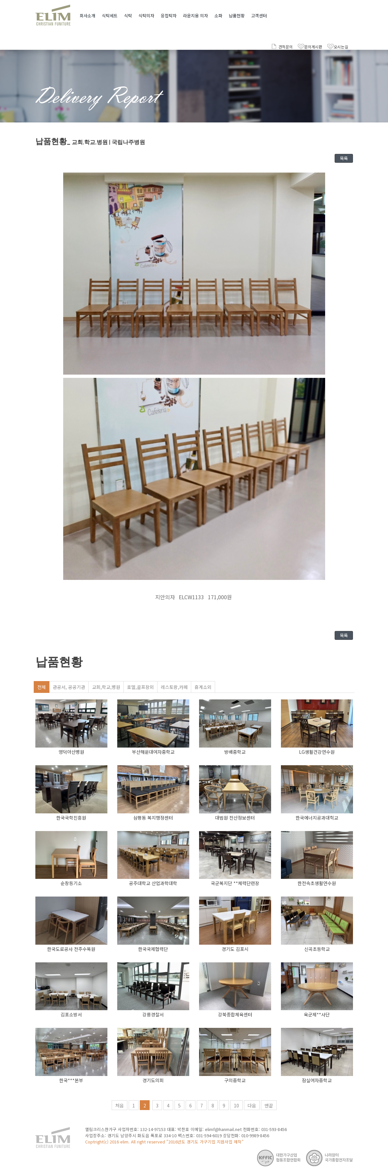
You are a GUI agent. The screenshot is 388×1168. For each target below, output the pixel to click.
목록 (344, 158)
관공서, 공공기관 (69, 687)
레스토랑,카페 (174, 687)
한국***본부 (71, 1080)
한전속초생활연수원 (317, 883)
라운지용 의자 (195, 15)
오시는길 (341, 46)
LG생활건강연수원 (317, 752)
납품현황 (237, 15)
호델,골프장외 (140, 687)
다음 (252, 1105)
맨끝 (269, 1105)
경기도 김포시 (235, 949)
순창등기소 (71, 883)
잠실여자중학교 (317, 1080)
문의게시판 (313, 46)
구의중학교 (235, 1080)
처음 (119, 1105)
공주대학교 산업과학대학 (153, 883)
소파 (218, 15)
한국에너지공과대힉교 (317, 817)
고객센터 (259, 15)
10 (236, 1105)
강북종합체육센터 (235, 1014)
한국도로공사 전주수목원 (71, 949)
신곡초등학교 (317, 949)
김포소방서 (71, 1014)
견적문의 (285, 46)
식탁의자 (146, 15)
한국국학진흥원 (71, 817)
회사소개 (87, 15)
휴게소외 (203, 687)
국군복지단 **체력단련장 (235, 883)
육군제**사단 (317, 1014)
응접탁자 (168, 15)
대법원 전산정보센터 (235, 817)
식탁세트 (110, 15)
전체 (41, 687)
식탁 (128, 15)
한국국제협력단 (153, 949)
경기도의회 (153, 1080)
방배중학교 (235, 752)
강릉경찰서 (153, 1014)
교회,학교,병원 (106, 687)
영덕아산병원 (71, 752)
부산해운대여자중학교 (153, 752)
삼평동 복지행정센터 (153, 817)
